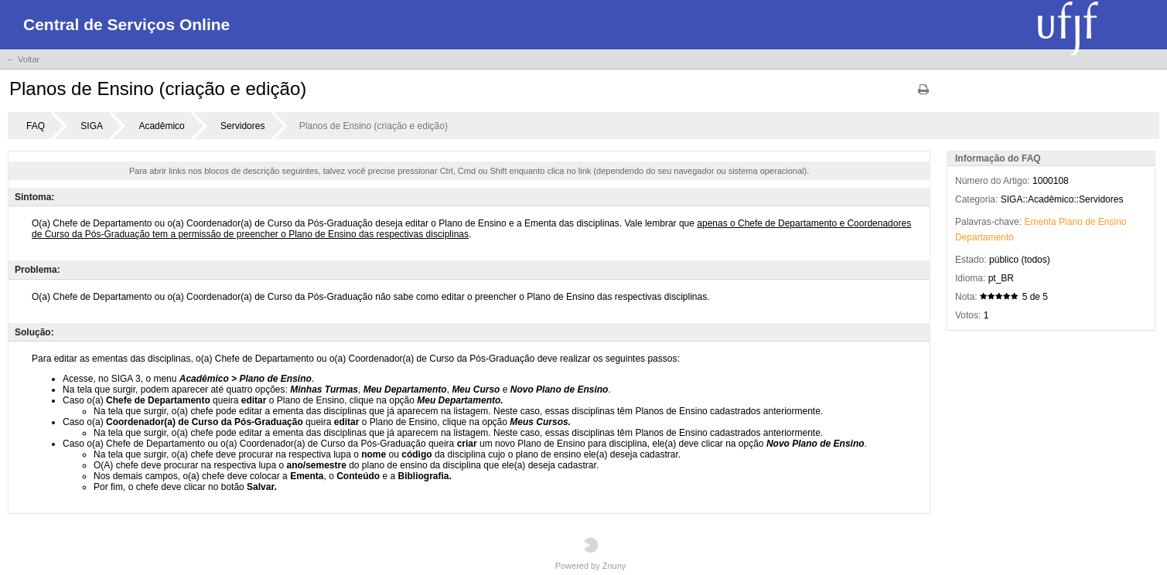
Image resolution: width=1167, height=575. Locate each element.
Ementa (1040, 221)
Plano (1071, 221)
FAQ (35, 126)
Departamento (984, 237)
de (1090, 221)
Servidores (242, 126)
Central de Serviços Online (126, 24)
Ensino (1112, 221)
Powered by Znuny (590, 553)
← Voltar (23, 59)
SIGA (91, 126)
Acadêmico (161, 126)
